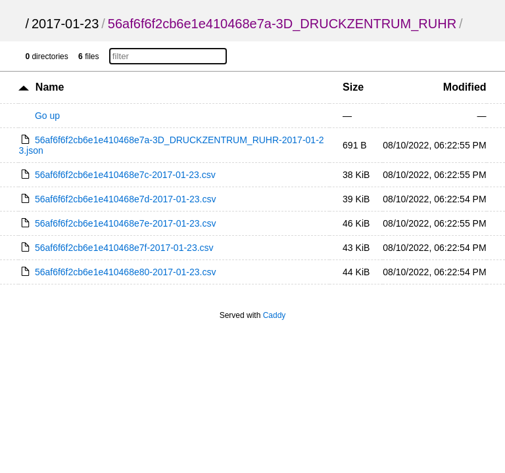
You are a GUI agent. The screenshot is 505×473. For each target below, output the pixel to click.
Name (50, 87)
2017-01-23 (65, 23)
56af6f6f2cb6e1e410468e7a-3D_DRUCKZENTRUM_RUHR (282, 23)
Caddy (274, 315)
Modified (465, 87)
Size (353, 87)
